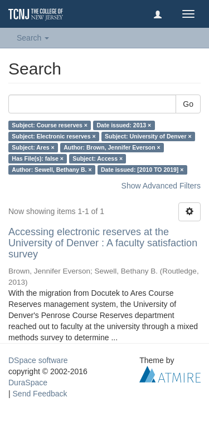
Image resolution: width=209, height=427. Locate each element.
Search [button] (33, 37)
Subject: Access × (97, 158)
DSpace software (38, 360)
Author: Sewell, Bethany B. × (51, 169)
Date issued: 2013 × (123, 125)
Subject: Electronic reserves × (53, 136)
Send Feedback (40, 393)
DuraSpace (27, 382)
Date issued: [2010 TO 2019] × (142, 169)
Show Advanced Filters (161, 185)
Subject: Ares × (33, 147)
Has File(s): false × (38, 158)
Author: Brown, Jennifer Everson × (112, 147)
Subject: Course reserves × (50, 125)
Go (188, 104)
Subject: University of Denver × (148, 136)
